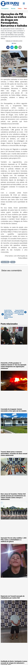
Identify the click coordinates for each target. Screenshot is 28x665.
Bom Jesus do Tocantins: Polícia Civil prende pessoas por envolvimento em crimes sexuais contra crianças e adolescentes (13, 496)
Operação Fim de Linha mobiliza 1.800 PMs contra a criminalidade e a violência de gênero (13, 539)
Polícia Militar (5, 262)
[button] (8, 47)
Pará (25, 8)
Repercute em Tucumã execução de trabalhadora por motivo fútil (12, 597)
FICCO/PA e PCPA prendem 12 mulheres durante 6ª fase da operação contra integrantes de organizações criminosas (13, 365)
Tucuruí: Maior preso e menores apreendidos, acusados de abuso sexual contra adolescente (14, 453)
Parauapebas (5, 8)
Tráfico (13, 262)
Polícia (20, 8)
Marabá (13, 8)
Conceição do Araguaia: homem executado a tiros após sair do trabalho (14, 410)
